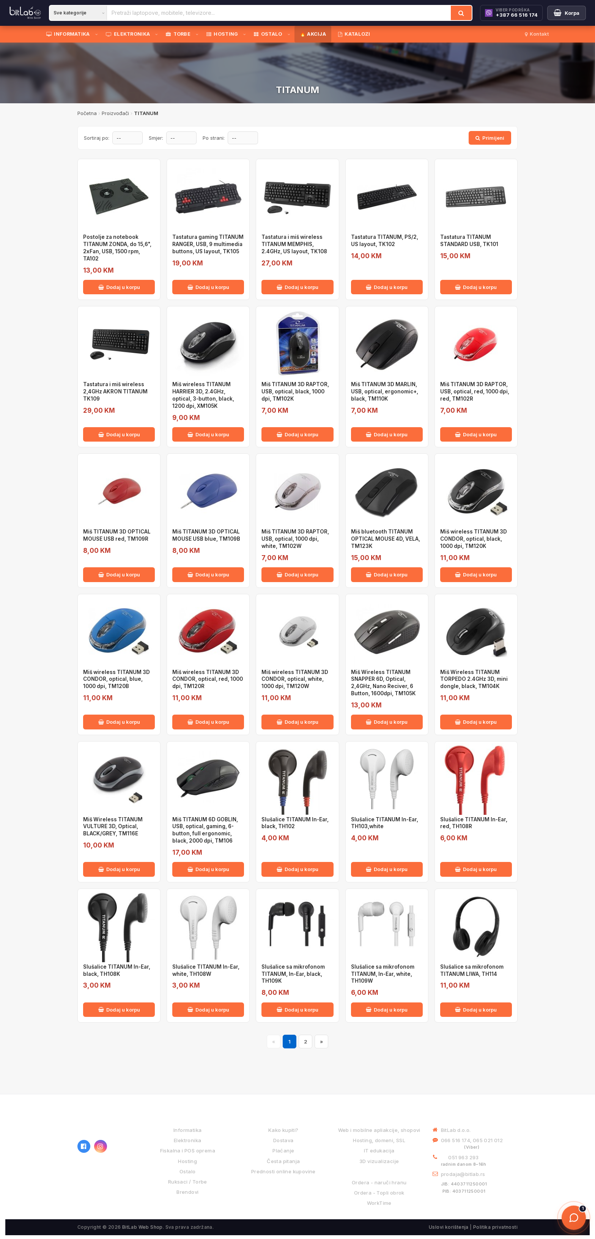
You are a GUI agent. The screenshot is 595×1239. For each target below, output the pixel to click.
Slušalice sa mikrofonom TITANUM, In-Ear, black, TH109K (293, 974)
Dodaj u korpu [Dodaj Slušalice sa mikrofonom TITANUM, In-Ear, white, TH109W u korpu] (387, 1010)
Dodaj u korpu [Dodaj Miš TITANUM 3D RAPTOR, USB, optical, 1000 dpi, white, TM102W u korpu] (297, 574)
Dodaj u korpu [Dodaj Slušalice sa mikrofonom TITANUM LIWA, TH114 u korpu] (476, 1010)
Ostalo (187, 1171)
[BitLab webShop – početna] (105, 1125)
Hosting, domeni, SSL (379, 1140)
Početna (87, 113)
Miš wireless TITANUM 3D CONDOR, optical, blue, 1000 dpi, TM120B (116, 679)
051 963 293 (463, 1157)
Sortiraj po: (96, 138)
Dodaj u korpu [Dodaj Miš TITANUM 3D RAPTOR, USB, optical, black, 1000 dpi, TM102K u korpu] (297, 434)
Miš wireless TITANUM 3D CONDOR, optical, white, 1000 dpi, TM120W (294, 679)
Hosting (187, 1161)
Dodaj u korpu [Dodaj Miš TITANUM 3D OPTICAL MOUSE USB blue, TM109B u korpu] (208, 574)
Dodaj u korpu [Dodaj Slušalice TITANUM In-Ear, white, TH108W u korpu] (208, 1010)
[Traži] (461, 13)
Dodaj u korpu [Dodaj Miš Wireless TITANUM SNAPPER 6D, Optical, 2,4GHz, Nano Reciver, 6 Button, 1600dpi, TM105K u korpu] (387, 722)
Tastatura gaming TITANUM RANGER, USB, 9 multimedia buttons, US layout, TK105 (208, 244)
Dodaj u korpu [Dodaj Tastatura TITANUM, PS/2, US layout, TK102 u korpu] (387, 287)
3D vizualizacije (379, 1161)
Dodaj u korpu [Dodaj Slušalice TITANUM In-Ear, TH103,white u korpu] (387, 869)
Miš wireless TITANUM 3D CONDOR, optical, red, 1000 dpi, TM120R (207, 679)
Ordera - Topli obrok (379, 1193)
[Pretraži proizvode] (279, 13)
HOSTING (222, 34)
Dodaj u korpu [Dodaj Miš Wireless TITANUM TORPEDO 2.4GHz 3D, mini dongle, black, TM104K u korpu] (476, 722)
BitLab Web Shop (142, 1227)
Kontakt (537, 34)
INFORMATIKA (68, 34)
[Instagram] (100, 1146)
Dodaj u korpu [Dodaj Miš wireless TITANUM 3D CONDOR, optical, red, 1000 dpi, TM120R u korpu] (208, 722)
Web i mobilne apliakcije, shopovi (379, 1130)
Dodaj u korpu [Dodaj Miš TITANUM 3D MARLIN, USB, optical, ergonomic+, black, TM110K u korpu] (387, 434)
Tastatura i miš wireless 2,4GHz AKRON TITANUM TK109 (115, 391)
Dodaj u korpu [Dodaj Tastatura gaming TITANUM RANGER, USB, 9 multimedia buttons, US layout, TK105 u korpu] (208, 287)
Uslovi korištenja (449, 1227)
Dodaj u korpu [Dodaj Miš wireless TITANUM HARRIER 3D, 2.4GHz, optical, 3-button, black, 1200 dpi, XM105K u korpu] (208, 434)
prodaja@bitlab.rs (463, 1174)
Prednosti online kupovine (283, 1171)
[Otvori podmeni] (98, 34)
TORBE (178, 34)
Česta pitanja (283, 1161)
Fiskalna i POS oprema (187, 1150)
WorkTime (379, 1203)
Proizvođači (115, 113)
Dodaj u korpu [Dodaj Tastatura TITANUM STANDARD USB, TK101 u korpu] (476, 287)
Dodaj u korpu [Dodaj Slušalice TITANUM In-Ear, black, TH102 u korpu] (297, 869)
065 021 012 (488, 1140)
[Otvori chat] (574, 1218)
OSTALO (268, 34)
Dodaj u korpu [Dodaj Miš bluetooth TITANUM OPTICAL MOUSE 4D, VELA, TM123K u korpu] (387, 574)
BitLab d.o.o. (456, 1130)
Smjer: (156, 138)
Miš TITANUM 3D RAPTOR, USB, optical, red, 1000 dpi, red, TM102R (474, 391)
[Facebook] (83, 1146)
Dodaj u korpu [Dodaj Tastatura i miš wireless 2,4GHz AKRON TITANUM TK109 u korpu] (119, 434)
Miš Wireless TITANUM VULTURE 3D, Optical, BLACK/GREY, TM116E (113, 826)
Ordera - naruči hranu (379, 1182)
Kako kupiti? (283, 1130)
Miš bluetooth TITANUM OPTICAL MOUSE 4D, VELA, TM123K (385, 539)
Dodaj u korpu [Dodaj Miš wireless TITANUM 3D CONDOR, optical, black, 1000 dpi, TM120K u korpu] (476, 574)
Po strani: (214, 138)
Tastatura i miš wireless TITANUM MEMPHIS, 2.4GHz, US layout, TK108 (294, 244)
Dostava (283, 1140)
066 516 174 (455, 1140)
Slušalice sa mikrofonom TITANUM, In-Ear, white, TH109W (382, 974)
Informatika (187, 1130)
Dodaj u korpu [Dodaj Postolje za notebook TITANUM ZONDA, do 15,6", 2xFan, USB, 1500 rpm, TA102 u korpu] (119, 287)
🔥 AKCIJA (313, 34)
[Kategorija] (78, 13)
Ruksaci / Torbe (187, 1182)
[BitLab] (25, 12)
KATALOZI (354, 34)
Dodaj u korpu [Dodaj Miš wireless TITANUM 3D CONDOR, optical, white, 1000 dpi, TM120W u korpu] (297, 722)
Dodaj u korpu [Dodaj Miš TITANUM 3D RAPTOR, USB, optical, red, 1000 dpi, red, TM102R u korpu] (476, 434)
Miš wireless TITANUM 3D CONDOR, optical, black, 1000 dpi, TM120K (473, 539)
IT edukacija (379, 1150)
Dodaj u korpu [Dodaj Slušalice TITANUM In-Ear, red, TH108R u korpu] (476, 869)
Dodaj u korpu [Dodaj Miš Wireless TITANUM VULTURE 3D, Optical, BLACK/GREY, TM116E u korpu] (119, 869)
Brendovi (187, 1192)
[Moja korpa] (566, 13)
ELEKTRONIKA (128, 34)
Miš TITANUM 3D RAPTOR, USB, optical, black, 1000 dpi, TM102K (295, 391)
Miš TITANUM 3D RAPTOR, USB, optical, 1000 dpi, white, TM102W (295, 539)
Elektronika (187, 1140)
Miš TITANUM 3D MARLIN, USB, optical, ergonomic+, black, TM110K (384, 391)
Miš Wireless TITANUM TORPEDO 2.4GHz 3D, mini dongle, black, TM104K (474, 679)
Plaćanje (283, 1150)
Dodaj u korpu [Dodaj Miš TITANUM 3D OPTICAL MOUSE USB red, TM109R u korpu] (119, 574)
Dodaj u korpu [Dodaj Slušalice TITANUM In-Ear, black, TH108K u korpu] (119, 1010)
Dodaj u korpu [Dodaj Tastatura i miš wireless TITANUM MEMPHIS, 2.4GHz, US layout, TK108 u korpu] (297, 287)
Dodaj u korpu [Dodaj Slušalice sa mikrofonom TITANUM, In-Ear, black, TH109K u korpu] (297, 1010)
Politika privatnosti (495, 1227)
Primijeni (489, 138)
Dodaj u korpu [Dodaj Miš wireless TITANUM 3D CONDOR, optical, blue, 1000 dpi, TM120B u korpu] (119, 722)
